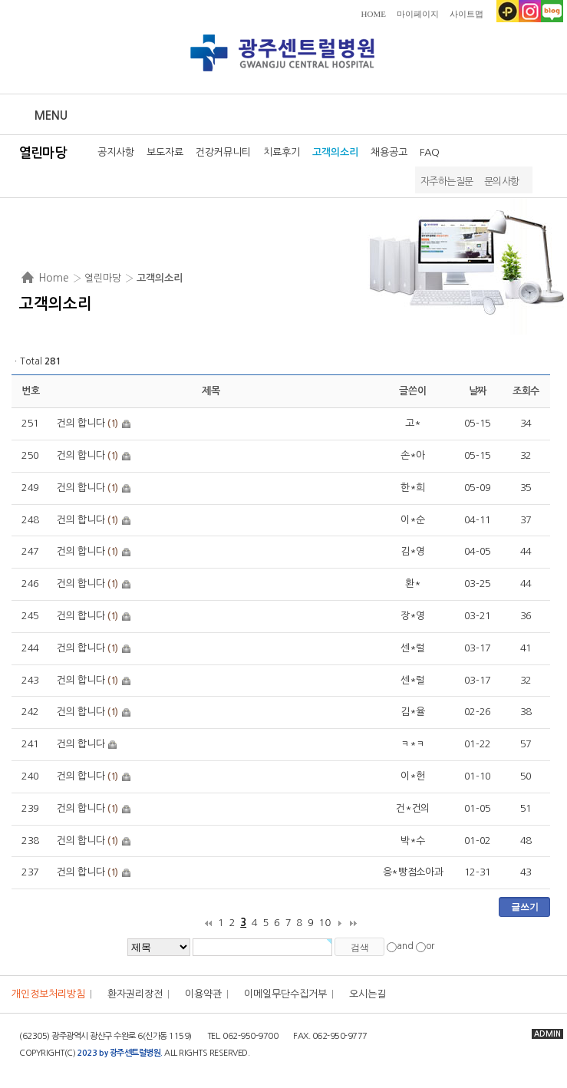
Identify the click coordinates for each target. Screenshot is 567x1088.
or (430, 946)
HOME (373, 13)
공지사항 (115, 152)
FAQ (430, 152)
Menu (51, 115)
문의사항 (501, 181)
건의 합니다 (80, 423)
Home (53, 277)
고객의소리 (335, 152)
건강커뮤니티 (223, 152)
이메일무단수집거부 (285, 994)
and (405, 946)
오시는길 (367, 994)
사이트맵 (466, 13)
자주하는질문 (446, 181)
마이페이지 (418, 13)
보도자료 (165, 152)
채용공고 (389, 152)
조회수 (526, 391)
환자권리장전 (135, 994)
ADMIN (547, 1033)
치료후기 (281, 152)
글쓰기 (525, 907)
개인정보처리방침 (48, 994)
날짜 (477, 391)
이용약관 (203, 994)
